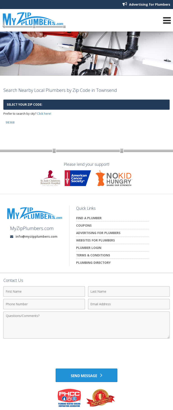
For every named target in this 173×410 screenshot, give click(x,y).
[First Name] (44, 291)
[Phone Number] (44, 304)
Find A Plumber (89, 218)
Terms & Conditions (93, 255)
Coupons (84, 225)
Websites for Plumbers (95, 240)
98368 (10, 122)
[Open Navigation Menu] (167, 20)
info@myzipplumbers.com (36, 236)
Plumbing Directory (93, 262)
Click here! (44, 114)
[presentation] (86, 352)
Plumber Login (88, 248)
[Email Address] (129, 304)
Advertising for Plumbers (146, 4)
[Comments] (86, 325)
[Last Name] (129, 291)
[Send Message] (86, 375)
